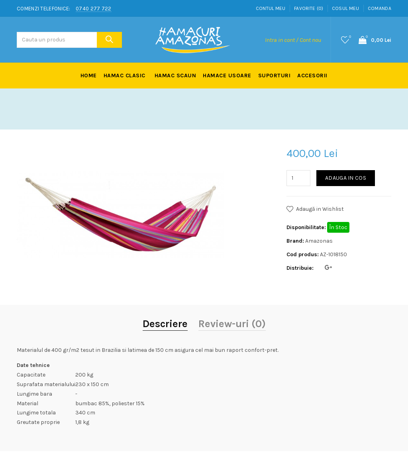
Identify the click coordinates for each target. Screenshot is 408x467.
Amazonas (319, 240)
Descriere (165, 324)
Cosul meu (345, 8)
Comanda (379, 8)
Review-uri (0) (232, 324)
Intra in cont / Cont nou (293, 39)
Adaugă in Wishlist (320, 209)
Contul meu (271, 8)
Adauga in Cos (345, 178)
